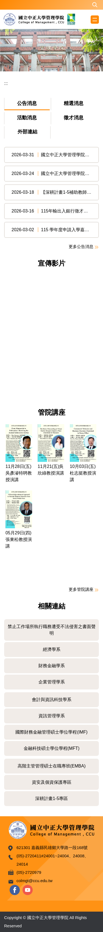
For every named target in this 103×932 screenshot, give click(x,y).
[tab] (27, 104)
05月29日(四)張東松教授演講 (18, 539)
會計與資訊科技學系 (51, 699)
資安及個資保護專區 (51, 782)
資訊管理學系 (51, 715)
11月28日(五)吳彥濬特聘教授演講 (18, 473)
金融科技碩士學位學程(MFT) (52, 748)
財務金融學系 (51, 665)
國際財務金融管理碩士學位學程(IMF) (51, 732)
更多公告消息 (81, 246)
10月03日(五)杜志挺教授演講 (83, 473)
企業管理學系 (51, 682)
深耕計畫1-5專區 (51, 798)
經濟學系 (51, 649)
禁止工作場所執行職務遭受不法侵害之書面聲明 (52, 629)
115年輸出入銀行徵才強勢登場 (71, 211)
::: (6, 83)
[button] (51, 5)
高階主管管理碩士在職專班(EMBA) (52, 766)
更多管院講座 (81, 589)
